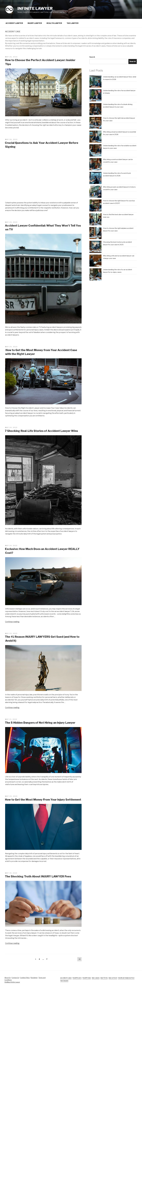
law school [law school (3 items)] (113, 979)
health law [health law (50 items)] (86, 979)
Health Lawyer (54, 24)
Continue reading (12, 622)
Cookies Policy (25, 978)
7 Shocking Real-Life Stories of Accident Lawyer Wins (41, 431)
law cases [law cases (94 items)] (96, 979)
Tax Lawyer (72, 24)
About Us (7, 978)
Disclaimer (34, 978)
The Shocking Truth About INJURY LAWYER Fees (38, 877)
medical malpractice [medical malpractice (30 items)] (126, 979)
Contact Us (15, 978)
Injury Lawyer (35, 24)
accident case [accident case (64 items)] (66, 979)
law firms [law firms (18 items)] (104, 979)
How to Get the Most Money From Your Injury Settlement (43, 800)
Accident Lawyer (14, 24)
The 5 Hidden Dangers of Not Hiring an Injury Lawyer (40, 723)
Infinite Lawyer (35, 8)
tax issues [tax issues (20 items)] (64, 981)
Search (92, 58)
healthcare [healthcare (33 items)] (77, 979)
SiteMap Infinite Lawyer (12, 983)
